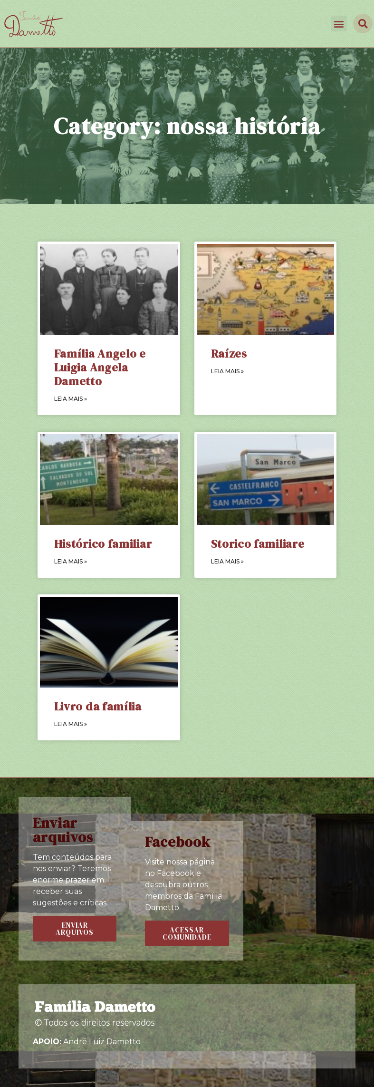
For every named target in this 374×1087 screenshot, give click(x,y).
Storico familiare (258, 544)
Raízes (229, 353)
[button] (339, 23)
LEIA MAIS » (70, 398)
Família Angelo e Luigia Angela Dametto (100, 367)
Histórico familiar (103, 544)
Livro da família (98, 706)
